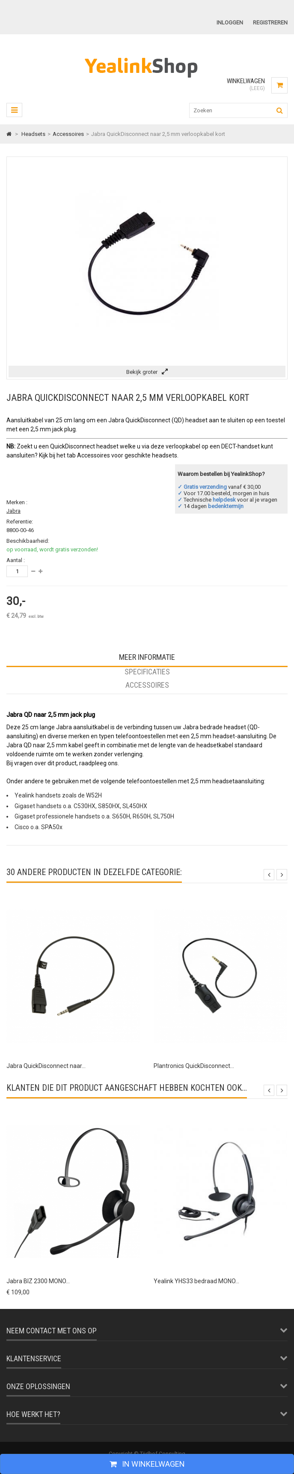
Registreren (270, 22)
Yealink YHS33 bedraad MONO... (196, 1281)
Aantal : (15, 560)
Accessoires (147, 684)
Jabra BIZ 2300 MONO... (38, 1281)
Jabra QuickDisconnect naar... (46, 1065)
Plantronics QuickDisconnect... (194, 1065)
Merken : (16, 502)
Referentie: (19, 521)
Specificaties (147, 671)
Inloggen (230, 22)
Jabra (13, 511)
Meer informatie (147, 657)
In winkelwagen (152, 1463)
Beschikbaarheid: (27, 541)
